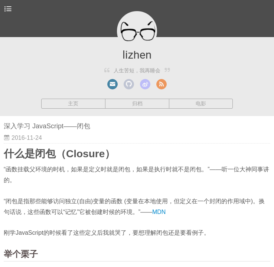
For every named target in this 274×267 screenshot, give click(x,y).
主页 (73, 103)
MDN (159, 212)
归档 (137, 103)
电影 (201, 103)
